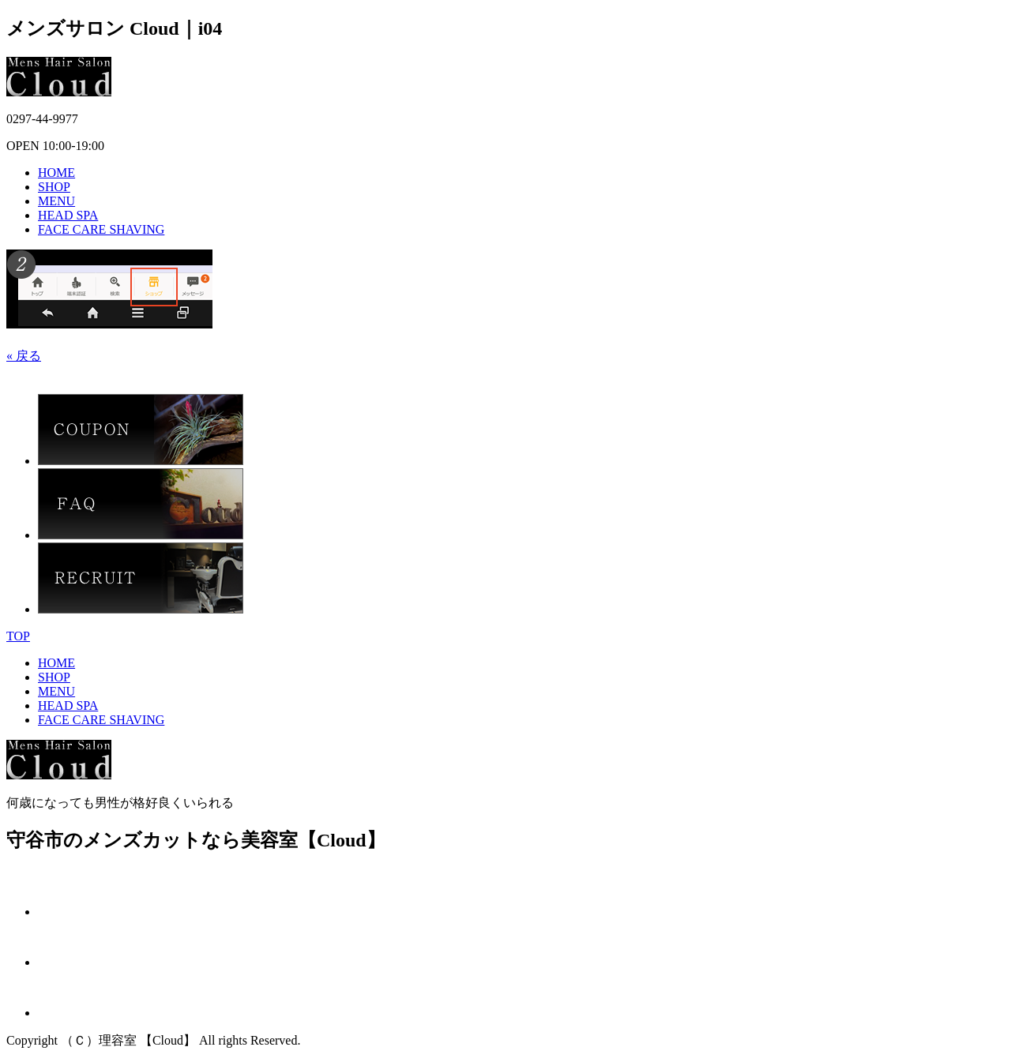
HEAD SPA (68, 215)
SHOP (54, 186)
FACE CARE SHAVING (101, 229)
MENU (56, 201)
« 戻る (23, 355)
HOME (56, 172)
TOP (18, 636)
